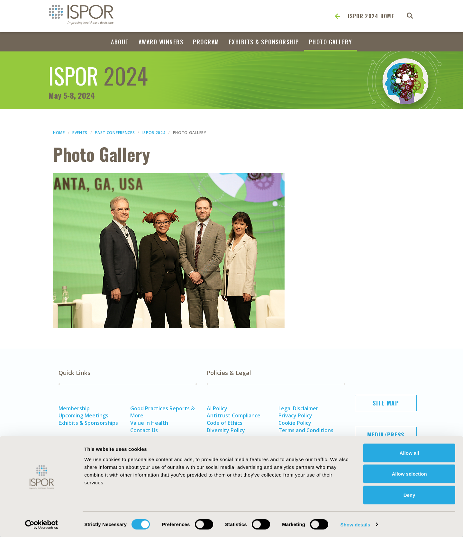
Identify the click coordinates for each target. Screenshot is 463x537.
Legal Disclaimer (298, 408)
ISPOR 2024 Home (371, 16)
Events (79, 132)
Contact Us (144, 430)
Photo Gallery (330, 42)
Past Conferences (115, 132)
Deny (409, 494)
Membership (74, 408)
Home (59, 132)
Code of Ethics (224, 422)
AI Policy (217, 408)
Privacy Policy (295, 415)
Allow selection (409, 474)
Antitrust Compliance (233, 415)
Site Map (385, 403)
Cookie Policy (294, 422)
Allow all (409, 452)
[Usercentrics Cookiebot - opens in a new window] (42, 524)
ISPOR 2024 (154, 132)
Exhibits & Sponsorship (264, 42)
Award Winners (161, 42)
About (120, 42)
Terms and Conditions (305, 430)
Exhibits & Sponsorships (88, 422)
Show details (355, 524)
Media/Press (385, 435)
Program (206, 42)
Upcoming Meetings (83, 415)
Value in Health (149, 422)
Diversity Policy (226, 430)
